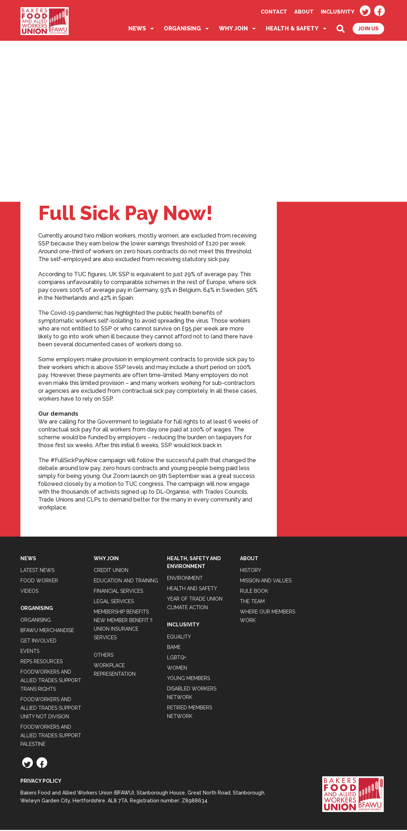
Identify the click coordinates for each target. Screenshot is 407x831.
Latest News (37, 571)
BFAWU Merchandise (47, 632)
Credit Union (111, 571)
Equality (179, 638)
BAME (174, 648)
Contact (274, 12)
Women (177, 669)
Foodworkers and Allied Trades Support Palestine (50, 736)
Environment (185, 579)
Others (103, 656)
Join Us (368, 30)
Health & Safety (292, 29)
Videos (29, 592)
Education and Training (126, 582)
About (304, 12)
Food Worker (39, 582)
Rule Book (254, 592)
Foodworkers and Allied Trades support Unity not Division (50, 709)
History (250, 571)
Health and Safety (192, 590)
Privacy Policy (41, 782)
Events (29, 652)
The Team (252, 602)
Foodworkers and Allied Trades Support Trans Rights (50, 681)
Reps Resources (41, 663)
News (137, 29)
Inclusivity (337, 12)
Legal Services (114, 602)
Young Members (188, 679)
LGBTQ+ (176, 658)
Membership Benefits (121, 613)
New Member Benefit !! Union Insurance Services (123, 630)
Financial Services (118, 592)
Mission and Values (265, 582)
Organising (182, 29)
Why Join (233, 29)
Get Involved (38, 642)
